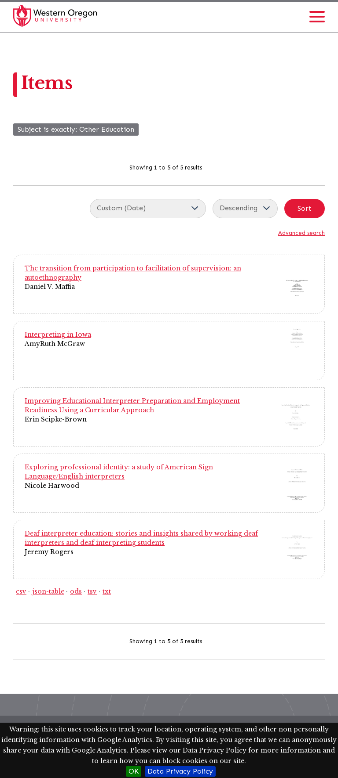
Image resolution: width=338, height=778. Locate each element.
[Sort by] (148, 208)
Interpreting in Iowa (58, 335)
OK (134, 771)
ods (76, 591)
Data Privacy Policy (180, 771)
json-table (48, 591)
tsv (92, 591)
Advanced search (301, 233)
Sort (305, 208)
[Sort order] (245, 208)
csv (21, 591)
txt (107, 591)
